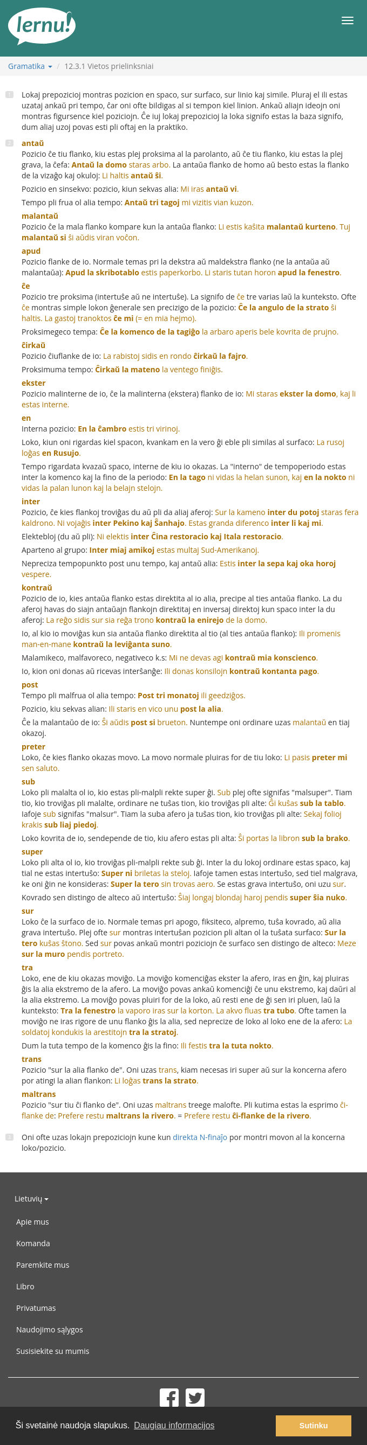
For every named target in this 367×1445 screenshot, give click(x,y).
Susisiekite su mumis (53, 1351)
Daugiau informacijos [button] (174, 1425)
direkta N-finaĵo (200, 1137)
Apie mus (32, 1222)
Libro (25, 1286)
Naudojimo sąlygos (49, 1329)
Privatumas (36, 1308)
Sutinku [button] (314, 1425)
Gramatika (30, 66)
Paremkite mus (42, 1265)
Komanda (33, 1243)
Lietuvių (32, 1198)
